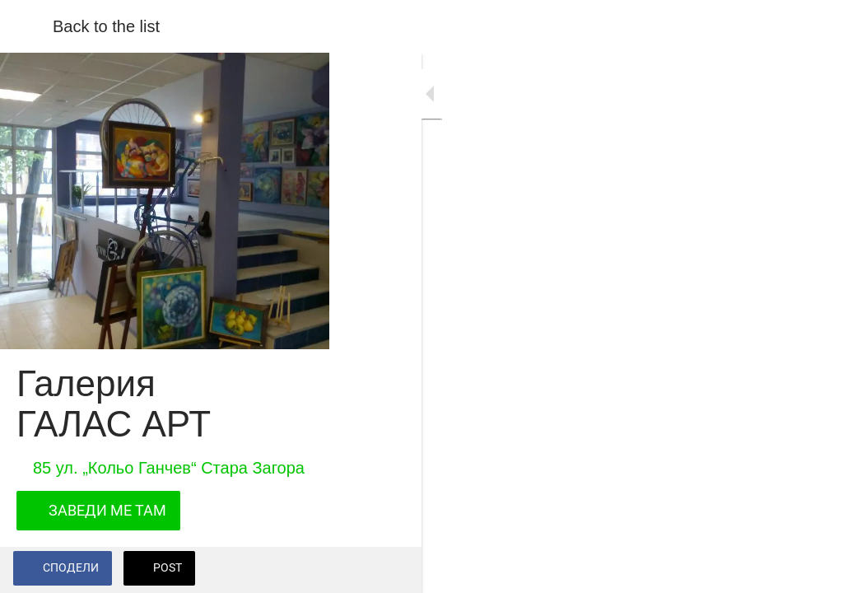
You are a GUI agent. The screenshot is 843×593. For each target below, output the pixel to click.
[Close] (26, 26)
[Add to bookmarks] (810, 570)
